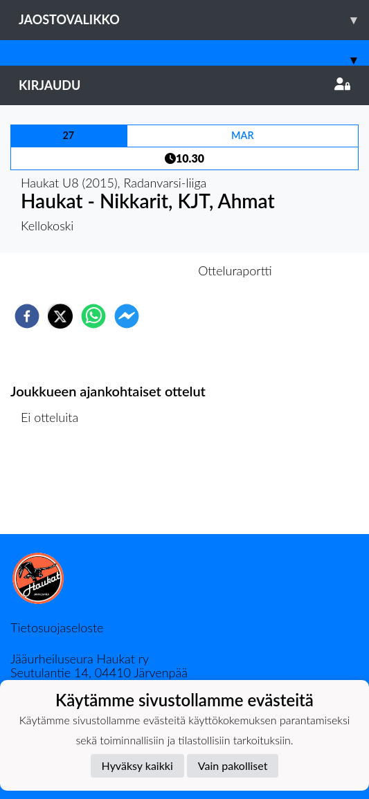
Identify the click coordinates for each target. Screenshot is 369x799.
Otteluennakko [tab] (136, 270)
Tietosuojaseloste (56, 627)
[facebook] (27, 316)
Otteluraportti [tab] (235, 270)
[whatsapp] (93, 316)
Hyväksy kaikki (137, 765)
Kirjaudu (184, 85)
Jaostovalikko (194, 19)
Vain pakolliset (233, 765)
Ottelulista (55, 487)
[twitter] (60, 316)
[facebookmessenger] (126, 316)
